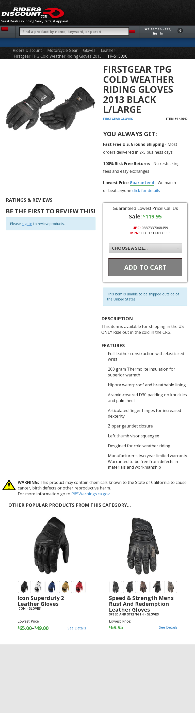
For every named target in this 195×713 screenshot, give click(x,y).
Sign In (157, 33)
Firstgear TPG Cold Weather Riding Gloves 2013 (58, 56)
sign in (27, 223)
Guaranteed (142, 182)
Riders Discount (27, 50)
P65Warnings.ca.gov (90, 494)
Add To (145, 267)
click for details (146, 190)
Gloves (89, 50)
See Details (77, 628)
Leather (108, 50)
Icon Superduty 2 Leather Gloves (41, 600)
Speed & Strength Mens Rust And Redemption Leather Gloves (141, 603)
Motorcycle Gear (62, 50)
